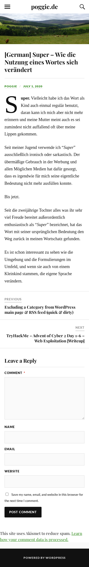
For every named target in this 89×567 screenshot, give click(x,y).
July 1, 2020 (32, 86)
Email (10, 449)
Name (10, 427)
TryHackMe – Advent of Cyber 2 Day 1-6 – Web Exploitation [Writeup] (45, 338)
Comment (15, 373)
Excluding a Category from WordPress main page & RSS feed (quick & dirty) (40, 309)
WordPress (56, 557)
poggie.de (44, 6)
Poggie (11, 86)
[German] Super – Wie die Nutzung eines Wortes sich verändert (41, 61)
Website (12, 471)
